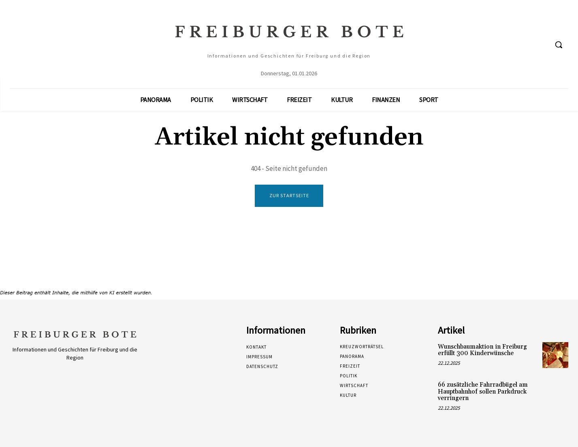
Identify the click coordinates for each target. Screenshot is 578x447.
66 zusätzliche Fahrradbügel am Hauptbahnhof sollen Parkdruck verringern (483, 391)
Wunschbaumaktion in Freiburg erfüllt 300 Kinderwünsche (482, 350)
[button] (558, 44)
